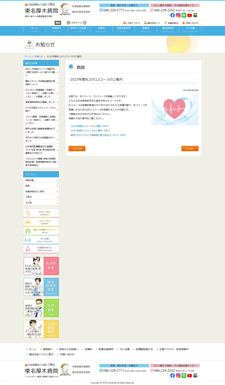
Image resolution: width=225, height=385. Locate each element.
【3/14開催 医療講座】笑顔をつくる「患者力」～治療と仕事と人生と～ (40, 120)
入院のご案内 (41, 222)
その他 (28, 202)
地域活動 (29, 180)
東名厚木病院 (42, 10)
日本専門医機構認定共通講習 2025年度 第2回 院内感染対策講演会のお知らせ (40, 149)
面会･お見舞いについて (41, 231)
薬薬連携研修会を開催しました (40, 102)
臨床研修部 (168, 31)
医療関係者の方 (41, 249)
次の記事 (189, 148)
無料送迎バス (153, 22)
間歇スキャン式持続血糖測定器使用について (40, 82)
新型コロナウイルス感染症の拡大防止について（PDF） (99, 135)
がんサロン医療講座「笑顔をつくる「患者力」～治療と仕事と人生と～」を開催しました (40, 93)
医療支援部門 (123, 31)
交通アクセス (133, 22)
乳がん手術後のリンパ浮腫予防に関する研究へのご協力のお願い (40, 72)
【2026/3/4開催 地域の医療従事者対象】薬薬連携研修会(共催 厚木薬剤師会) (41, 162)
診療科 (101, 31)
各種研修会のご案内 (34, 191)
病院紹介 (57, 31)
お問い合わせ (192, 22)
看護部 (146, 31)
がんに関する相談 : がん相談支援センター (174, 5)
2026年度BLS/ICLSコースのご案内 (40, 109)
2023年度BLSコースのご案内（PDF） (90, 126)
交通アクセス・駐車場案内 (174, 349)
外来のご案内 (41, 213)
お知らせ (39, 56)
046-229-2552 (164, 10)
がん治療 (190, 31)
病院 (27, 185)
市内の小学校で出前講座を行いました (40, 139)
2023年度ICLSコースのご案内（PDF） (91, 130)
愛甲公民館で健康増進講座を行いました (40, 130)
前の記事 (78, 148)
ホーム (35, 31)
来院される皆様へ (79, 31)
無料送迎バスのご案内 (41, 354)
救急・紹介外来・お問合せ (124, 5)
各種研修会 (173, 22)
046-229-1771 (113, 10)
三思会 (40, 4)
